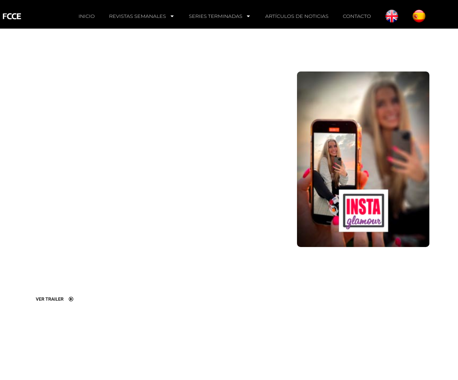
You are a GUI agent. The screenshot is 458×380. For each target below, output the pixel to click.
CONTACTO (357, 16)
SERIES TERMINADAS (220, 16)
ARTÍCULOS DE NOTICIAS (296, 16)
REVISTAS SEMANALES (142, 16)
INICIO (86, 16)
